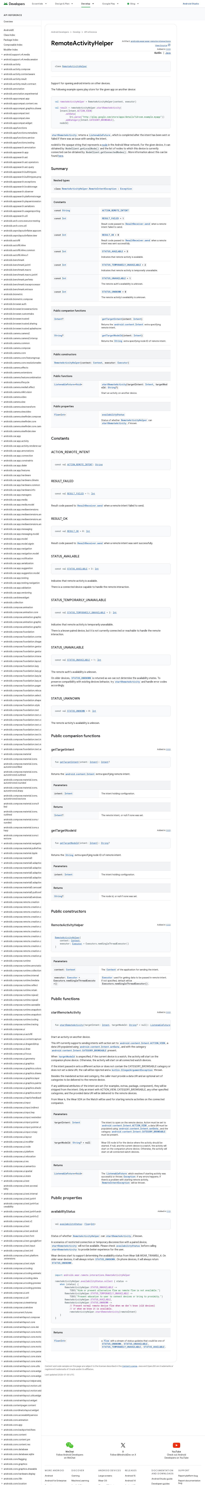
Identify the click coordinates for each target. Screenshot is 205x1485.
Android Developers (60, 32)
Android (49, 1475)
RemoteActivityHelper (74, 66)
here (60, 155)
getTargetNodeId (112, 335)
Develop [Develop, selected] (85, 3)
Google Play (108, 3)
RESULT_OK (108, 234)
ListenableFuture (99, 135)
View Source (161, 45)
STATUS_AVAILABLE (112, 251)
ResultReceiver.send (138, 223)
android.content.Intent (128, 324)
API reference (13, 15)
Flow (56, 414)
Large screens (105, 1475)
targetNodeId (67, 1056)
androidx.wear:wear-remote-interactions (151, 41)
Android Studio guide (162, 1478)
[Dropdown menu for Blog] (139, 3)
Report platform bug (188, 1475)
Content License (129, 1366)
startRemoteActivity (64, 135)
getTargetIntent (112, 319)
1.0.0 (168, 49)
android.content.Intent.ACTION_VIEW (142, 1043)
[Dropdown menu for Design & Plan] (73, 3)
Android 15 (130, 1475)
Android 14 (130, 1480)
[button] (20, 54)
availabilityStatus (113, 414)
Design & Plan (62, 3)
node (104, 144)
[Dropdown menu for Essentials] (47, 3)
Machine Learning (80, 1480)
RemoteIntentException (116, 1182)
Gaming (75, 1475)
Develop (76, 32)
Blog (132, 3)
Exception (126, 188)
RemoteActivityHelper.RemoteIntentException (89, 188)
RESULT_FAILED (110, 218)
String (66, 210)
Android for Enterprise (55, 1480)
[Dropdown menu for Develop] (94, 3)
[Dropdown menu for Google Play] (119, 3)
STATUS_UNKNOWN (111, 291)
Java (168, 53)
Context (97, 362)
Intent (58, 319)
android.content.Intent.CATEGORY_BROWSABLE (79, 1050)
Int (64, 218)
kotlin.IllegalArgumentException (132, 1070)
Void (78, 384)
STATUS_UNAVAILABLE (114, 278)
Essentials (37, 3)
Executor (123, 362)
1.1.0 (169, 1211)
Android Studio (191, 3)
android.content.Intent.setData (99, 1046)
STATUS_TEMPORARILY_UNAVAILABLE (121, 264)
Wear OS (102, 1480)
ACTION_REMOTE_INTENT (115, 210)
